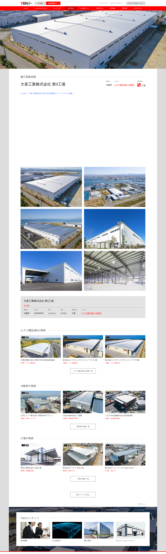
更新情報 (124, 8)
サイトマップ (103, 3)
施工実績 (71, 8)
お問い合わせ (138, 8)
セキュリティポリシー (116, 3)
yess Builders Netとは (41, 8)
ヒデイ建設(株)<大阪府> (124, 85)
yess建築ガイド (84, 8)
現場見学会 (99, 8)
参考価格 (112, 8)
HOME (26, 8)
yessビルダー (57, 8)
